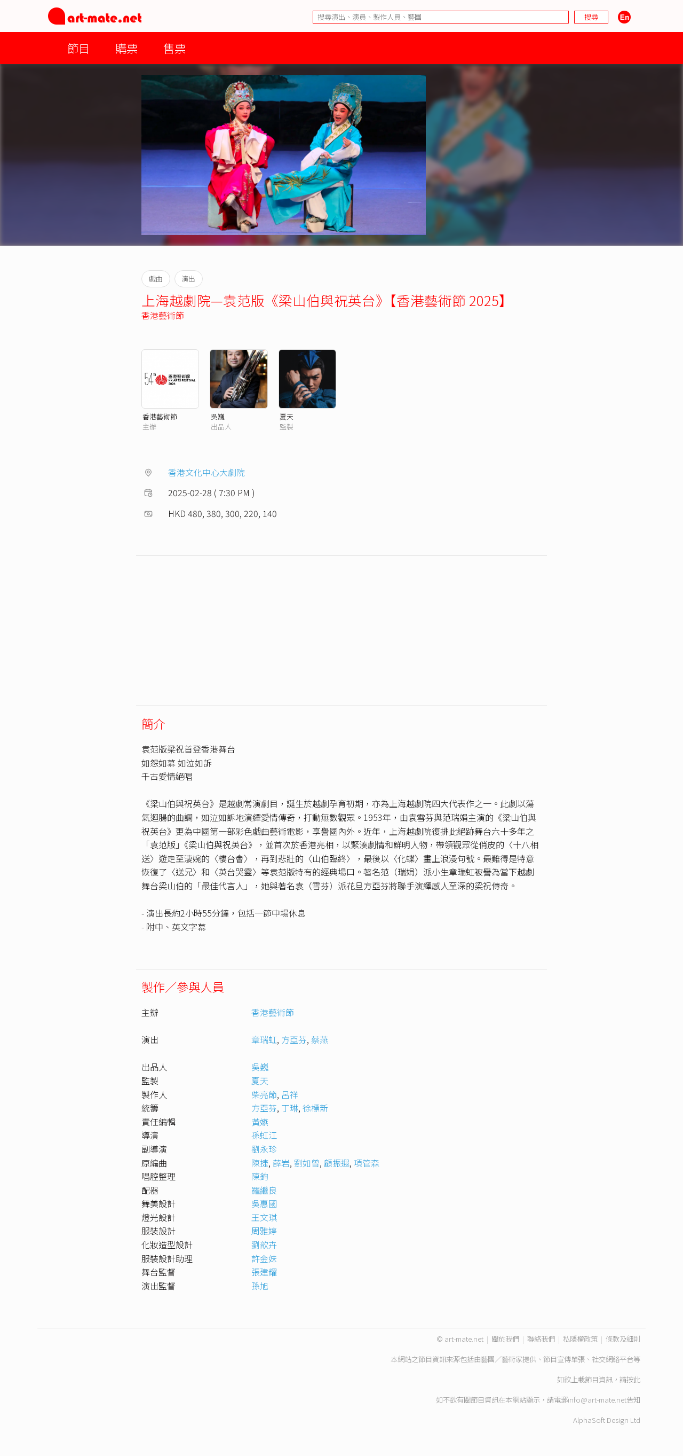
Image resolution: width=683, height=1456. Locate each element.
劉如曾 (307, 1162)
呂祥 (289, 1094)
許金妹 (264, 1258)
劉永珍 (264, 1148)
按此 (633, 1379)
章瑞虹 (264, 1039)
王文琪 (264, 1217)
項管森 (366, 1162)
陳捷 (259, 1162)
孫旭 (259, 1285)
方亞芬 (294, 1039)
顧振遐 (337, 1162)
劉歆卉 (264, 1244)
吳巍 (218, 416)
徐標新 (315, 1107)
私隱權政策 (580, 1339)
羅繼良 (264, 1190)
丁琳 (289, 1107)
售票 (174, 48)
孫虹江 (264, 1135)
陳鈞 (259, 1176)
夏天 (286, 416)
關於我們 (505, 1339)
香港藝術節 (162, 315)
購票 (126, 48)
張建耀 (264, 1271)
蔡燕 (319, 1039)
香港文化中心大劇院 (206, 472)
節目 (78, 48)
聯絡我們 (541, 1339)
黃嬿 (259, 1121)
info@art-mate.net (597, 1400)
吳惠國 (264, 1203)
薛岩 (281, 1162)
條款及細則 (623, 1339)
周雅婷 (264, 1230)
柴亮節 (264, 1094)
